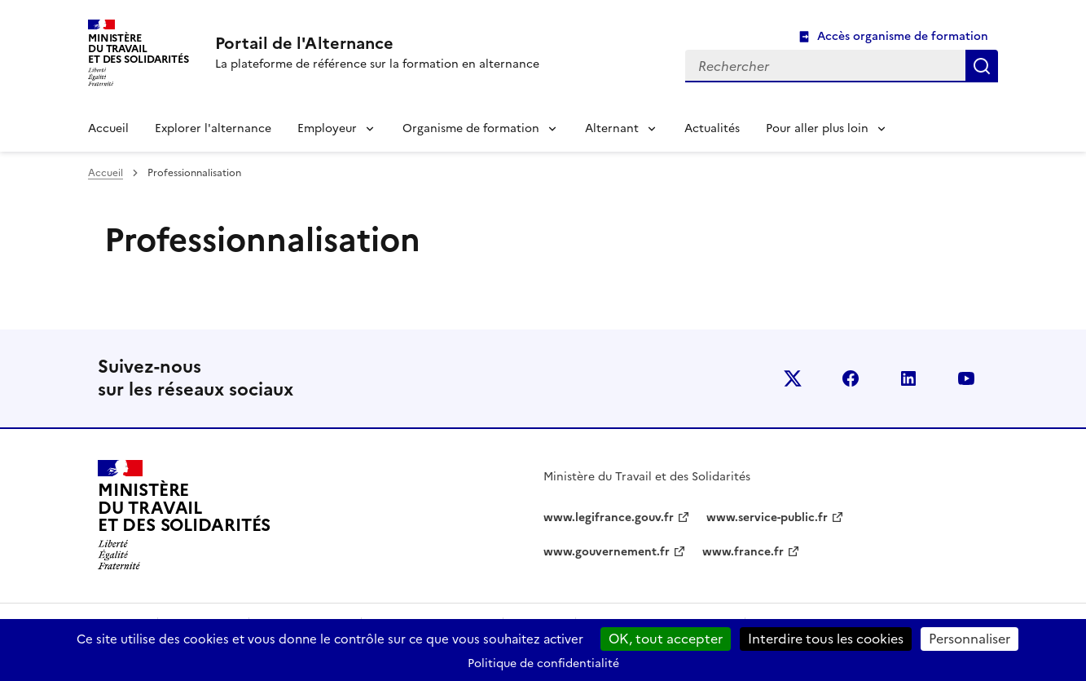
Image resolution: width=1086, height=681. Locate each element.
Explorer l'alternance (213, 128)
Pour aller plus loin (817, 128)
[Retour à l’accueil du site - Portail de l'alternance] (184, 515)
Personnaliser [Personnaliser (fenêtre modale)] (969, 638)
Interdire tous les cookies (826, 638)
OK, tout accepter (666, 638)
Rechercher (981, 66)
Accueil (108, 128)
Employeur (327, 128)
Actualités (712, 128)
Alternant (612, 128)
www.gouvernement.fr (606, 551)
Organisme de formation (470, 128)
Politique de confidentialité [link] (543, 663)
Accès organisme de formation (902, 36)
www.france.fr (743, 551)
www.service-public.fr (767, 517)
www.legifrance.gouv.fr (608, 517)
